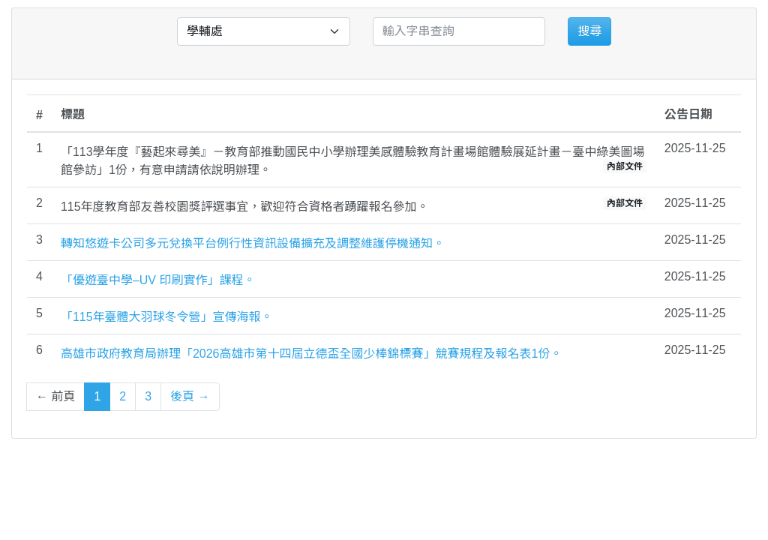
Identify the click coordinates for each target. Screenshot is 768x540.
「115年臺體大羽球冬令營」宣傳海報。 (167, 316)
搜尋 (590, 31)
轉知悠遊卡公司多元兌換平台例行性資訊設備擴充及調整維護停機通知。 (253, 243)
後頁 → (189, 396)
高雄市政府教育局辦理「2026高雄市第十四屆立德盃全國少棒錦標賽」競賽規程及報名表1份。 (311, 353)
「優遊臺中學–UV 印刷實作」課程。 (158, 280)
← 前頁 (55, 396)
